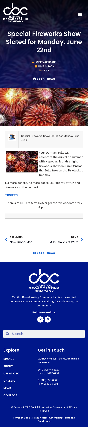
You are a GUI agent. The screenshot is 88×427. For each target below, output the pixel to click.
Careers (9, 381)
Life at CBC (11, 373)
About (8, 366)
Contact (10, 395)
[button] (79, 14)
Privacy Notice (39, 417)
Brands (8, 359)
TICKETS (11, 195)
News (45, 70)
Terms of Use (20, 417)
